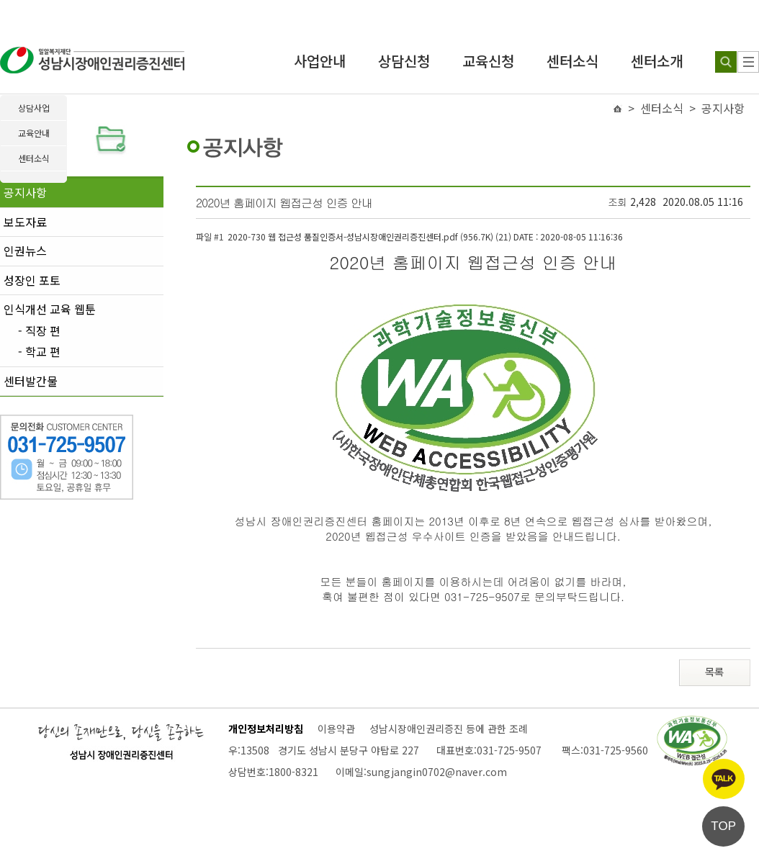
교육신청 (488, 60)
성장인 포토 (32, 280)
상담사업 (34, 108)
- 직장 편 (39, 331)
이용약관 (336, 728)
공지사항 (25, 192)
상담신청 (404, 60)
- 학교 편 (39, 352)
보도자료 (25, 221)
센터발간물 (31, 380)
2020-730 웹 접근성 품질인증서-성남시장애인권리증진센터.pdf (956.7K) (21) (425, 236)
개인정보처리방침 (265, 728)
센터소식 (572, 60)
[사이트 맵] (748, 62)
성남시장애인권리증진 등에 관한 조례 (448, 728)
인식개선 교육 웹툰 (50, 308)
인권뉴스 (25, 250)
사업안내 (320, 60)
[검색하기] (726, 62)
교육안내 (34, 133)
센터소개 (657, 60)
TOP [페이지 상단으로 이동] (723, 826)
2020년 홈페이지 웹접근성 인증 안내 (284, 202)
